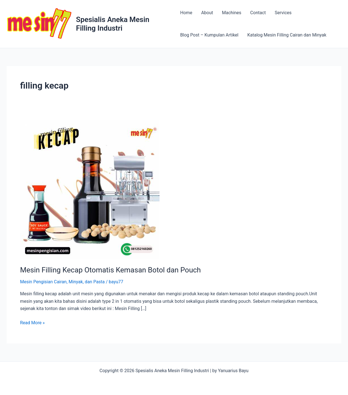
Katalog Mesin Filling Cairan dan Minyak (286, 35)
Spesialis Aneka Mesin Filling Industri (112, 23)
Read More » (32, 322)
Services (283, 12)
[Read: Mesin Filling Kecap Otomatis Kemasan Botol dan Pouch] (90, 189)
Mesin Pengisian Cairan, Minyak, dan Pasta (62, 281)
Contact (258, 12)
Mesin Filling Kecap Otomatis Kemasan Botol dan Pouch (110, 270)
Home (186, 12)
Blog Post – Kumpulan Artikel (209, 35)
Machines (231, 12)
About (207, 12)
